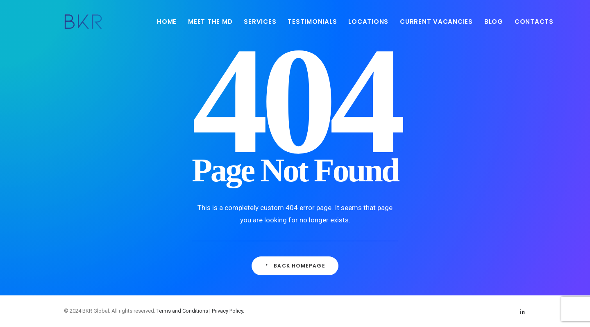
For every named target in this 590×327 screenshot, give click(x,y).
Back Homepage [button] (295, 265)
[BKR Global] (83, 21)
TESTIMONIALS (312, 21)
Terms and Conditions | (184, 311)
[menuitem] (166, 21)
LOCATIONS (368, 21)
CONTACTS (534, 21)
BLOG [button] (493, 21)
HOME (167, 21)
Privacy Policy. (228, 311)
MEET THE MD (210, 21)
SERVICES (260, 21)
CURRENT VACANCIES (436, 21)
